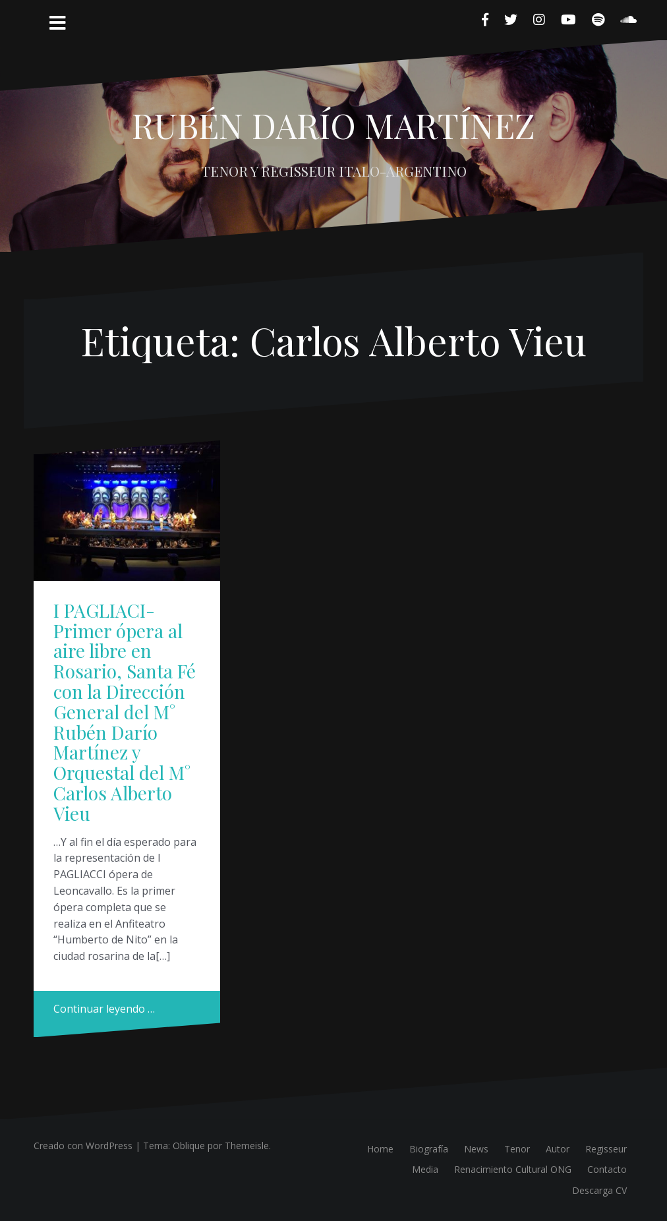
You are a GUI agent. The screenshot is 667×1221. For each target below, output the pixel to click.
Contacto (607, 1169)
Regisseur (606, 1149)
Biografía (428, 1149)
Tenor (517, 1149)
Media (425, 1169)
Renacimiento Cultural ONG (512, 1169)
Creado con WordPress (83, 1145)
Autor (557, 1149)
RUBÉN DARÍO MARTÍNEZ (333, 125)
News (476, 1149)
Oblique (189, 1145)
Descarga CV (599, 1190)
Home (380, 1149)
